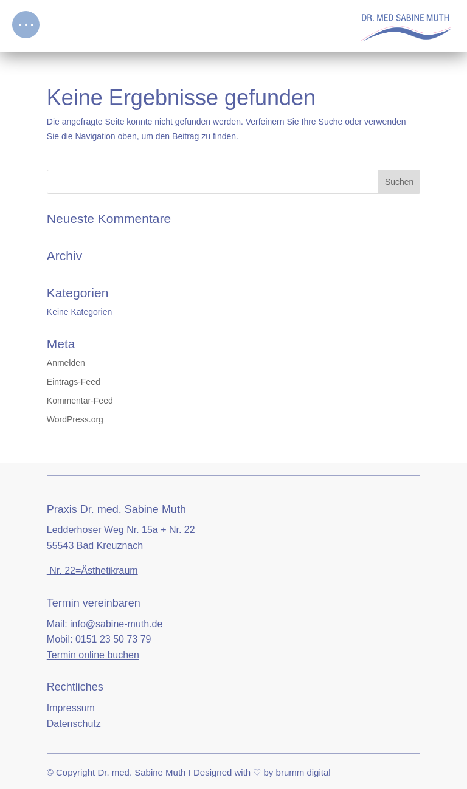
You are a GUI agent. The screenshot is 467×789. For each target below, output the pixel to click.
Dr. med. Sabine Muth (141, 772)
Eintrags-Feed (73, 382)
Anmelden (66, 363)
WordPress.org (75, 419)
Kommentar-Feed (80, 400)
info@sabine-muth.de (116, 624)
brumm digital (303, 772)
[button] (26, 24)
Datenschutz (74, 723)
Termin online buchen (93, 655)
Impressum (71, 708)
